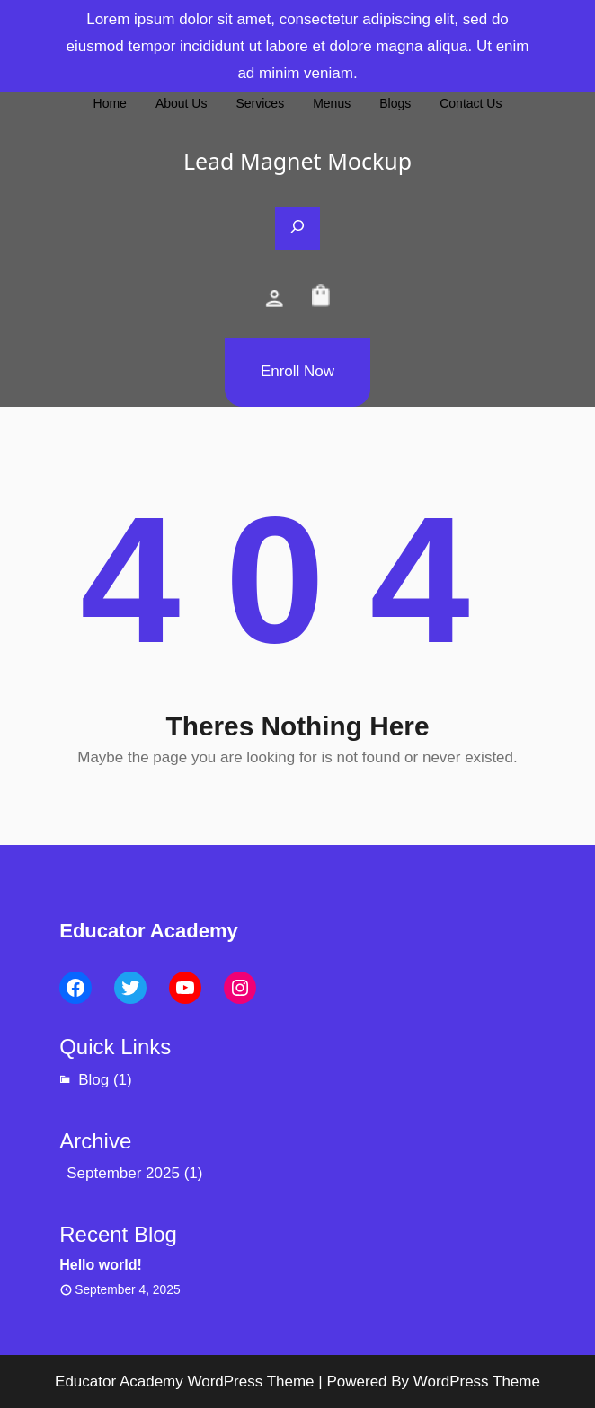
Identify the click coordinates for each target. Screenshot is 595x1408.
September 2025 (123, 1173)
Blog (93, 1079)
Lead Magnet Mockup (297, 160)
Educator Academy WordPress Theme (185, 1381)
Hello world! (100, 1264)
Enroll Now (297, 371)
